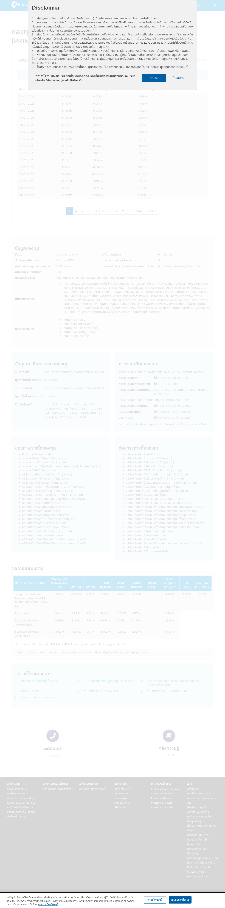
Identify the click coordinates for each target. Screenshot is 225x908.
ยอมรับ (154, 78)
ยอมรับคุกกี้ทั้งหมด (180, 899)
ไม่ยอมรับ (178, 78)
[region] (112, 900)
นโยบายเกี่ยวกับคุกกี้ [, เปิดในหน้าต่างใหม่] (48, 904)
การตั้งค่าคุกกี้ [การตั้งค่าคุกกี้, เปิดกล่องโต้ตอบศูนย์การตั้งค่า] (154, 899)
